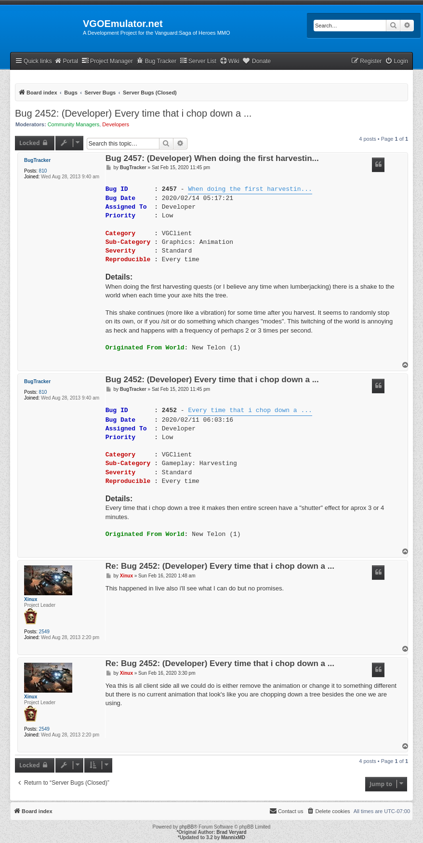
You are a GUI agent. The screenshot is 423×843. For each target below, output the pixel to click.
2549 (44, 631)
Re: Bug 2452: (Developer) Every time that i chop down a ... (220, 566)
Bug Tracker (156, 61)
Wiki (229, 61)
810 (43, 171)
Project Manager (107, 61)
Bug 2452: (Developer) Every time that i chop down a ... (133, 113)
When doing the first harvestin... (250, 189)
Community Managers (74, 124)
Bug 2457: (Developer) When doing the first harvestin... (212, 158)
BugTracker (37, 160)
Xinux (30, 599)
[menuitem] (396, 61)
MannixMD (233, 837)
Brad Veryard (231, 832)
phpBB (186, 827)
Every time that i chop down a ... (250, 410)
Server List (198, 61)
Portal (66, 61)
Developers (115, 124)
